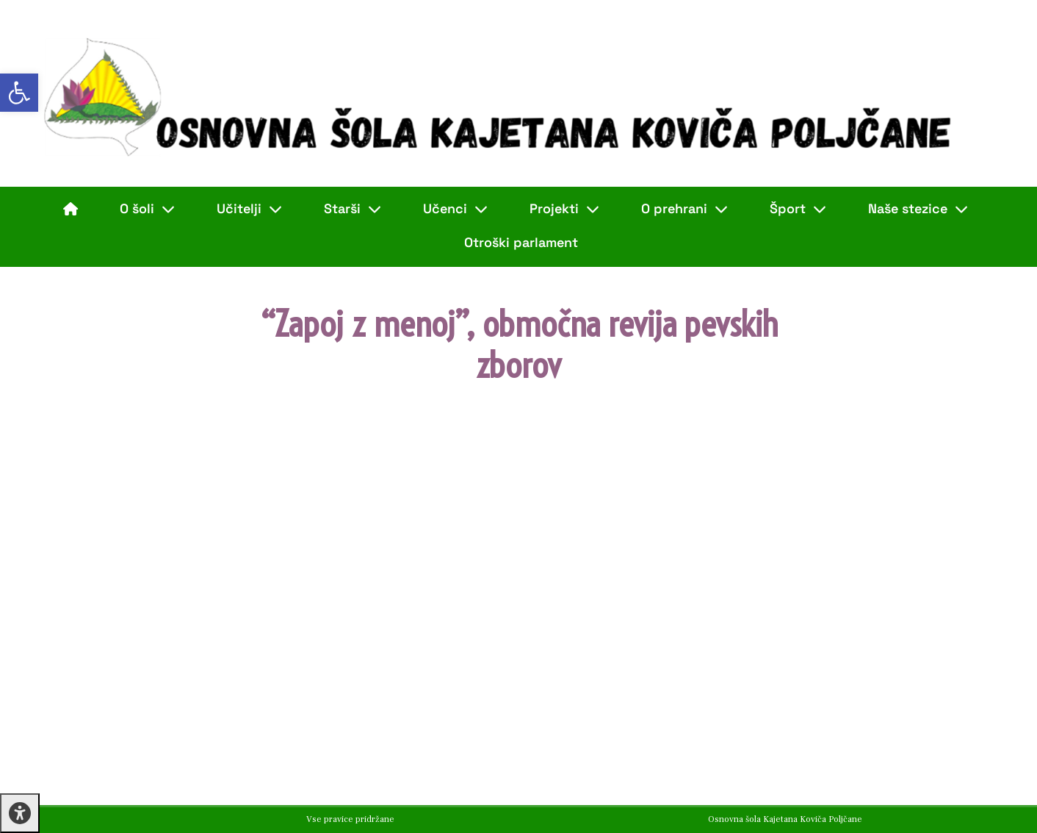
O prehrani (684, 209)
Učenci (455, 209)
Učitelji (249, 209)
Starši (352, 209)
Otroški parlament (521, 242)
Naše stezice (918, 209)
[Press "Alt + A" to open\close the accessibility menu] (20, 813)
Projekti (564, 209)
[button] (19, 93)
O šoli (147, 209)
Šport (798, 209)
